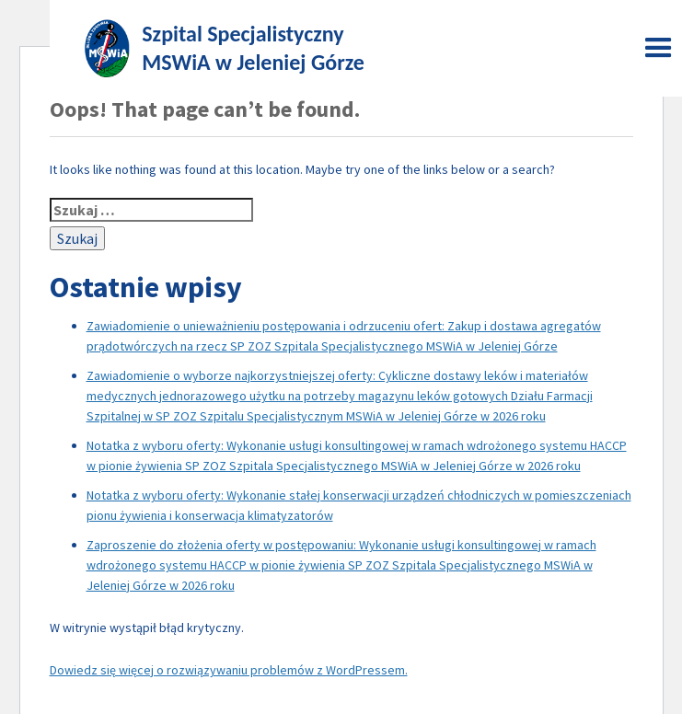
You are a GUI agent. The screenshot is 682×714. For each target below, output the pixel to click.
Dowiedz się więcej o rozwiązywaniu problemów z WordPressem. (229, 670)
